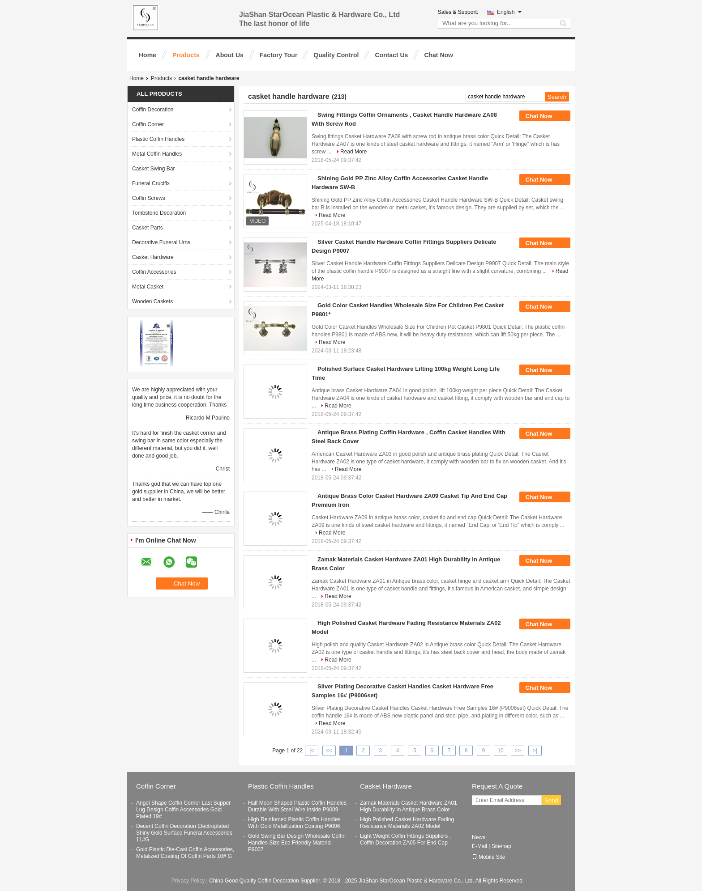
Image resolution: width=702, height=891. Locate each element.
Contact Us (391, 55)
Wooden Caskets (152, 301)
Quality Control (336, 55)
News (478, 837)
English (509, 12)
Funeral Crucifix (151, 183)
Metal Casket (147, 287)
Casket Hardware (153, 257)
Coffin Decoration (153, 109)
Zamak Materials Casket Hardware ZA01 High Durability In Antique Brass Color (408, 806)
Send (551, 800)
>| (535, 750)
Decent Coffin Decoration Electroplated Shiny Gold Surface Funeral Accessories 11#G (184, 833)
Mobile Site (488, 857)
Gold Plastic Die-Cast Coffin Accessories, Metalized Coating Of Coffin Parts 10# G (185, 852)
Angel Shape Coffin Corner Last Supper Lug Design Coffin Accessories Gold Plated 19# (183, 809)
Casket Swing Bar (153, 168)
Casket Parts (147, 228)
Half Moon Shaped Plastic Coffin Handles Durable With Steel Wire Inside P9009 (297, 806)
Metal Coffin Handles (157, 154)
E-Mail (479, 846)
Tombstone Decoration (159, 213)
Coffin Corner (148, 124)
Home (147, 55)
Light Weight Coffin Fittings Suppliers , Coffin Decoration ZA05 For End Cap (405, 839)
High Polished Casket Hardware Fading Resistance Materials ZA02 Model (407, 822)
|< (311, 750)
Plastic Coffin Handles (158, 139)
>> (517, 750)
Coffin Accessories (154, 272)
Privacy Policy (188, 881)
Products (186, 55)
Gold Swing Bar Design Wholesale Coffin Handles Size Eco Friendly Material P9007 (297, 843)
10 (500, 750)
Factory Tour (279, 55)
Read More (353, 151)
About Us (230, 55)
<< (329, 750)
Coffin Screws (148, 198)
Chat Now (438, 55)
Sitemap (501, 846)
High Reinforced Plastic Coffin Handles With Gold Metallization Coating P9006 (294, 822)
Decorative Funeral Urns (161, 242)
